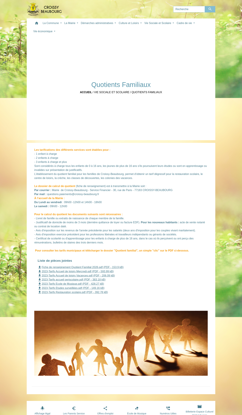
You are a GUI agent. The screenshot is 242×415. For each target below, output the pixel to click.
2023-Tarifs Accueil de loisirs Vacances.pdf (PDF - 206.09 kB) (76, 275)
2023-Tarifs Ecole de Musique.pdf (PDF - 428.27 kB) (71, 283)
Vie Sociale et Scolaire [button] (158, 23)
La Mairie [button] (70, 23)
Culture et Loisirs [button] (129, 23)
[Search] (189, 9)
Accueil (86, 92)
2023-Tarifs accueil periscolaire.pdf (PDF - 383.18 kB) (72, 279)
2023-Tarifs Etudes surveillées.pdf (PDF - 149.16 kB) (71, 288)
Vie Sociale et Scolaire (111, 92)
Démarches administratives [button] (97, 23)
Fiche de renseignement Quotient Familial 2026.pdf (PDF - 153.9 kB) (81, 267)
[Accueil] (44, 9)
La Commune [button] (51, 23)
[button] (36, 24)
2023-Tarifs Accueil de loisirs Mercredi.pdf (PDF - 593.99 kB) (76, 271)
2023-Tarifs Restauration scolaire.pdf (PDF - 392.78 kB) (73, 292)
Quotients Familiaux (147, 92)
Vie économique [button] (43, 31)
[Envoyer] (210, 9)
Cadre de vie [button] (185, 23)
